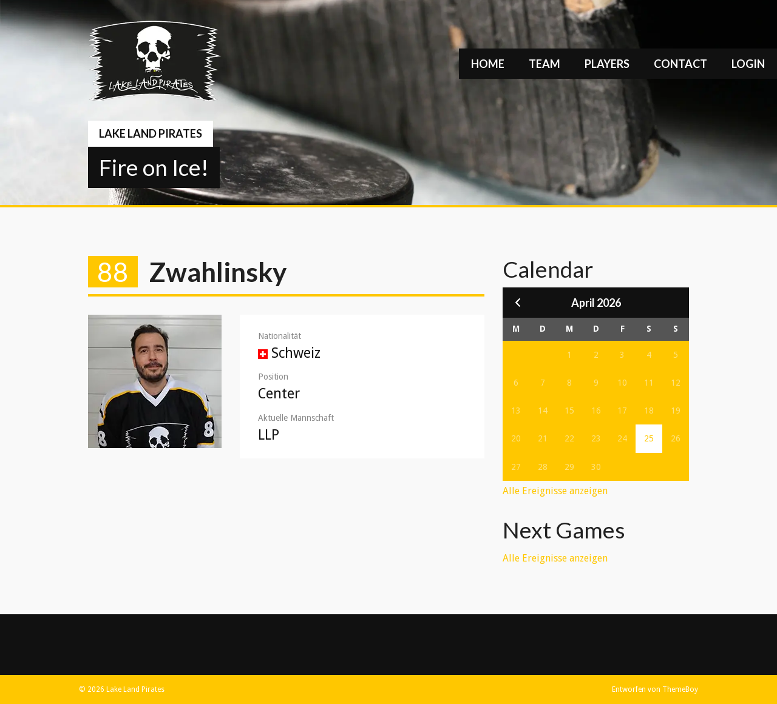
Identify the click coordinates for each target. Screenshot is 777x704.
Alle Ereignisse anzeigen (555, 491)
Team (544, 63)
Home (487, 63)
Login (748, 63)
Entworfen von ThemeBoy (655, 689)
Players (607, 63)
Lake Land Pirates (150, 133)
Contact (680, 63)
